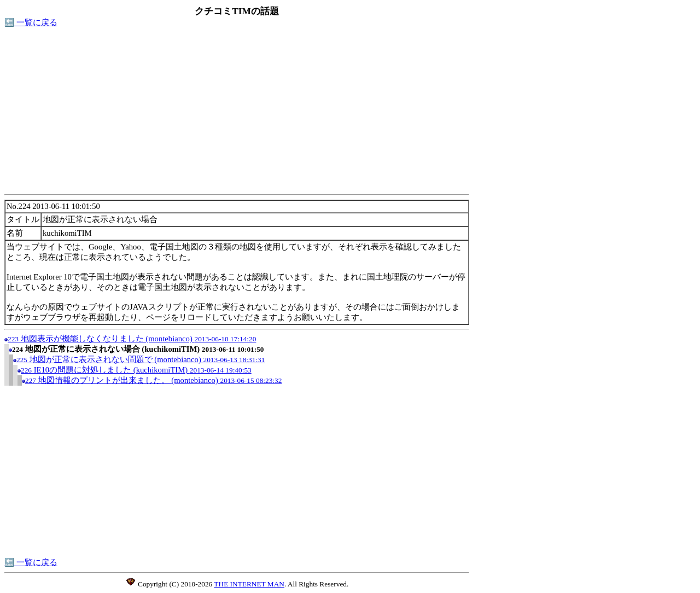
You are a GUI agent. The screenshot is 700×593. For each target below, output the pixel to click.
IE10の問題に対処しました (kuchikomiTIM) (136, 369)
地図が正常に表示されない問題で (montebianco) (140, 359)
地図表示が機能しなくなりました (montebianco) (132, 338)
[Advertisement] (236, 113)
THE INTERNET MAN (249, 584)
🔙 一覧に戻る (30, 22)
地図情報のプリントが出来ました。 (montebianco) (153, 380)
